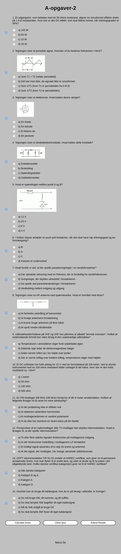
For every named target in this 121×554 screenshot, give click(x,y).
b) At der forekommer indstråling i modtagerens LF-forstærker (51, 442)
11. (14, 397)
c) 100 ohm (24, 386)
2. (13, 51)
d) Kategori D (25, 484)
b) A (20, 251)
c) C (20, 256)
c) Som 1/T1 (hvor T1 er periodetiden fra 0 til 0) (44, 86)
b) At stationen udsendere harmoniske (39, 411)
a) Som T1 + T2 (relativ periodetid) (37, 76)
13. (14, 458)
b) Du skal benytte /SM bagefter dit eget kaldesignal (46, 502)
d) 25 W (22, 44)
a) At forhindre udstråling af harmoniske (39, 313)
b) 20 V (22, 221)
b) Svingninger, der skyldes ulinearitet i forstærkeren (46, 279)
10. (14, 364)
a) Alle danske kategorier (31, 470)
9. (13, 334)
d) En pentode (26, 135)
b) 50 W (22, 34)
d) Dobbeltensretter (28, 177)
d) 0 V (21, 230)
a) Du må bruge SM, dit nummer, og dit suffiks (43, 498)
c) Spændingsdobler (29, 173)
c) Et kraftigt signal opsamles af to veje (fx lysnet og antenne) (51, 446)
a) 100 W (23, 30)
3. (13, 97)
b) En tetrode (25, 126)
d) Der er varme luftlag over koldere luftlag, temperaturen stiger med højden (59, 357)
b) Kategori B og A (28, 475)
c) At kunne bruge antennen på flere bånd (41, 322)
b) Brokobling (25, 168)
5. (13, 184)
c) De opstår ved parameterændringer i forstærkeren (46, 283)
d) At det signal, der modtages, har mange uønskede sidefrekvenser (55, 451)
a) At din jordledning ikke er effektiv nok (39, 407)
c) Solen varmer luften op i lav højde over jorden (44, 353)
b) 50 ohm (23, 381)
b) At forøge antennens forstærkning (38, 318)
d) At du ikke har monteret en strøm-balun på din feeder (48, 421)
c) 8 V (21, 226)
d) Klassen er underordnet (32, 261)
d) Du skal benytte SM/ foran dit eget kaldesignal (44, 512)
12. (14, 428)
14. (14, 491)
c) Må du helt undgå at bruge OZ (36, 507)
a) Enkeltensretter (28, 163)
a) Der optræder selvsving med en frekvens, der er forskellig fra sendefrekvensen (62, 274)
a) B (20, 247)
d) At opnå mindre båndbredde (35, 327)
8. (13, 295)
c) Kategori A (25, 480)
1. (13, 17)
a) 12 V (22, 216)
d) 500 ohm (24, 391)
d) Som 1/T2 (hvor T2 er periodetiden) (39, 90)
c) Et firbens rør (26, 131)
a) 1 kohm (23, 377)
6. (13, 237)
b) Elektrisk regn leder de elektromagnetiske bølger (46, 348)
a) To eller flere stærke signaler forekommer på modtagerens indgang (56, 437)
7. (13, 267)
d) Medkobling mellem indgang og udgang (41, 288)
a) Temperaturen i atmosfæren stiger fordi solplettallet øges (50, 343)
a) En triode (24, 122)
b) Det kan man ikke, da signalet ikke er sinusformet (46, 81)
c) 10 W (22, 39)
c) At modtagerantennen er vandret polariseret (43, 416)
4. (13, 142)
